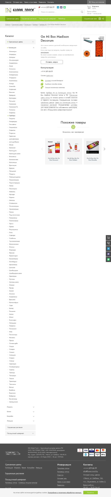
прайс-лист (49, 75)
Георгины (12, 113)
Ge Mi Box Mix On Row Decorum (54, 159)
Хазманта (12, 311)
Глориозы (12, 130)
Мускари (12, 194)
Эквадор (10, 421)
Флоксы (11, 247)
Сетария (12, 349)
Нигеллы (12, 200)
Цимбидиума (13, 270)
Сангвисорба (13, 343)
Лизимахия (12, 329)
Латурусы (12, 174)
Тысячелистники (14, 241)
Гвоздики (12, 101)
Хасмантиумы (13, 259)
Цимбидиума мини (15, 273)
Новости (8, 2)
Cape (11, 305)
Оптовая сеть (17, 2)
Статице (11, 361)
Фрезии (11, 253)
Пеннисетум (13, 335)
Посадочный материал (47, 18)
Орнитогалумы (13, 209)
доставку (74, 105)
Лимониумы (13, 189)
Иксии (11, 145)
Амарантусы (13, 297)
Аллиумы (12, 57)
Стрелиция (12, 364)
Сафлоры (12, 235)
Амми (11, 66)
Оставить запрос (52, 62)
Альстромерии (13, 60)
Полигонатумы (13, 221)
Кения (9, 411)
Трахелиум (12, 381)
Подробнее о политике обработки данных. (65, 492)
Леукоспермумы (14, 183)
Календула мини (14, 154)
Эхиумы (11, 285)
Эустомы (12, 279)
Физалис (12, 338)
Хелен (11, 314)
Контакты (51, 2)
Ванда (11, 387)
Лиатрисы (12, 326)
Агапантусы (12, 51)
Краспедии (12, 165)
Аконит (11, 291)
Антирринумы (13, 75)
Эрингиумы (12, 276)
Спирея (11, 358)
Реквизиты (42, 2)
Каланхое (12, 148)
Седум (11, 346)
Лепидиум (12, 323)
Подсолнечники (14, 215)
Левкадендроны (14, 177)
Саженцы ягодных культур (27, 482)
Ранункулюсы (13, 229)
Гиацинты (12, 118)
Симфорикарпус (14, 367)
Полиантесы (13, 218)
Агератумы (12, 54)
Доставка (48, 80)
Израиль (10, 407)
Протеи (11, 227)
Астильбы (12, 86)
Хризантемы (13, 265)
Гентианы (12, 110)
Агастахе (12, 294)
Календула (12, 151)
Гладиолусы (13, 127)
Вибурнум (12, 396)
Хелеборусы (13, 262)
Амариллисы (13, 63)
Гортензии (12, 136)
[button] (103, 151)
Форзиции (12, 250)
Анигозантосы (13, 72)
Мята (10, 332)
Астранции (12, 89)
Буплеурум (12, 98)
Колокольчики (13, 159)
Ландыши (12, 171)
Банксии (12, 92)
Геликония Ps (13, 107)
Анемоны (12, 69)
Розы (10, 232)
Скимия (11, 352)
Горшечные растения (29, 18)
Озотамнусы (13, 203)
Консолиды (13, 162)
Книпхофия (12, 320)
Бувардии (12, 95)
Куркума (11, 168)
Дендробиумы (14, 142)
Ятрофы (11, 288)
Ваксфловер (13, 399)
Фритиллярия (13, 256)
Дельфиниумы (14, 139)
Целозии (12, 267)
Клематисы (12, 156)
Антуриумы (12, 78)
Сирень (11, 370)
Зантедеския (13, 402)
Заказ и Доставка (30, 2)
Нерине (11, 197)
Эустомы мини (14, 282)
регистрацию (45, 52)
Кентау (11, 308)
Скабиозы (12, 238)
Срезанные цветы (13, 18)
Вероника (12, 393)
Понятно (90, 492)
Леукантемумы (14, 180)
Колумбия (10, 416)
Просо (11, 224)
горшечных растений (49, 105)
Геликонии (12, 104)
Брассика (12, 300)
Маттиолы (12, 192)
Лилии (11, 186)
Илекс (11, 317)
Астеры (11, 84)
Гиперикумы (13, 121)
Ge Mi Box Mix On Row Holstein (73, 159)
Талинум (12, 373)
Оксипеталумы (14, 206)
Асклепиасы (13, 81)
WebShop (61, 18)
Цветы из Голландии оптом (65, 102)
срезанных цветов (47, 102)
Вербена (12, 390)
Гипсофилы (12, 124)
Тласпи (11, 378)
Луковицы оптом (11, 482)
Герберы (12, 116)
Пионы (11, 212)
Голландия (12, 48)
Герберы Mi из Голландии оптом (58, 93)
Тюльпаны (12, 384)
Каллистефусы (13, 302)
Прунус (11, 340)
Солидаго (12, 355)
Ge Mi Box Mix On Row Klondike (92, 159)
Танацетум (12, 376)
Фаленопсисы (13, 244)
